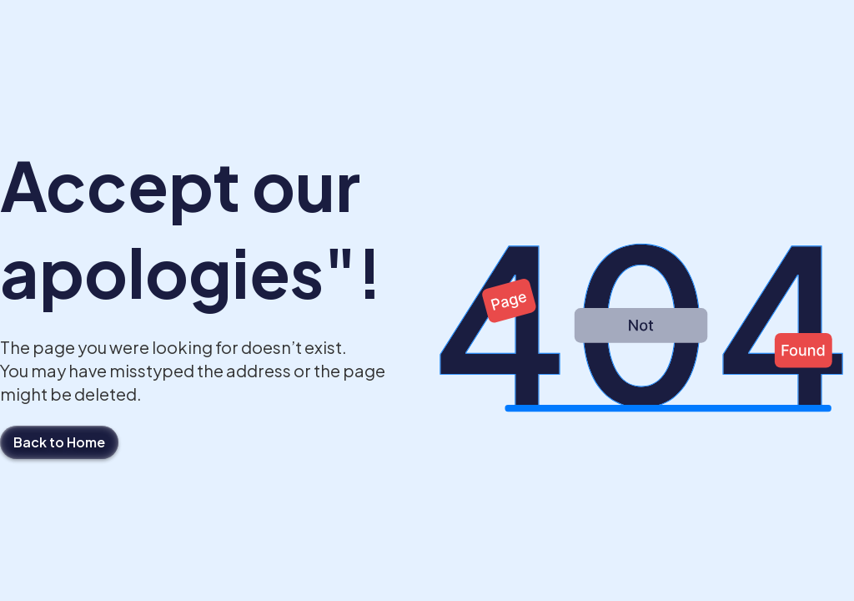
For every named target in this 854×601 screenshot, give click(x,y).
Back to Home (59, 442)
